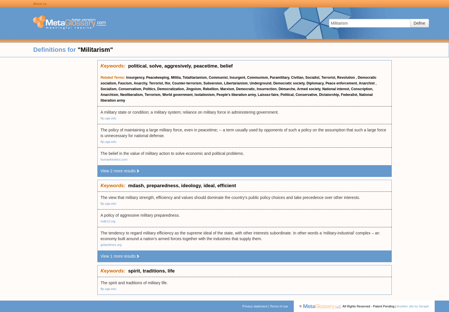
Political (287, 95)
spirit (134, 271)
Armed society (308, 89)
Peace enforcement (341, 83)
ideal (209, 185)
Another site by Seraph (413, 306)
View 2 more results (120, 171)
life (171, 271)
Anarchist (367, 83)
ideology (191, 185)
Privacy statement (254, 306)
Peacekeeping (157, 78)
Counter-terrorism (187, 83)
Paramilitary (279, 78)
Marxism (227, 89)
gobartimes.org (111, 244)
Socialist (312, 78)
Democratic (245, 89)
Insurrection (267, 89)
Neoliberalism (131, 95)
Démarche (287, 89)
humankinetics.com (114, 159)
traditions (154, 271)
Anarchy (140, 83)
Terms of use (279, 306)
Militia (176, 78)
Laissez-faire (268, 95)
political (137, 66)
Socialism (109, 89)
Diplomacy (315, 83)
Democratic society (288, 83)
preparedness (163, 185)
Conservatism (130, 89)
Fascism (125, 83)
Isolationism (204, 95)
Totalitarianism (195, 78)
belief (226, 66)
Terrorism (152, 95)
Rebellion (210, 89)
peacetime (205, 66)
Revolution (346, 78)
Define (419, 23)
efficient (226, 185)
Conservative (306, 95)
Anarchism (109, 95)
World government (177, 95)
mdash (136, 185)
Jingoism (193, 89)
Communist (218, 78)
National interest (335, 89)
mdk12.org (108, 221)
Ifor (167, 83)
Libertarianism (236, 83)
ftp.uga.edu (108, 118)
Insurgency (135, 78)
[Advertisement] (49, 146)
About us (40, 3)
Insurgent (237, 78)
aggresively (177, 66)
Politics (149, 89)
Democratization (170, 89)
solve (155, 66)
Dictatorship (329, 95)
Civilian (297, 78)
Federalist (349, 95)
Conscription (361, 89)
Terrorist (328, 78)
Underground (260, 83)
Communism (257, 78)
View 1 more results (120, 256)
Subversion (212, 83)
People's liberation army (236, 95)
